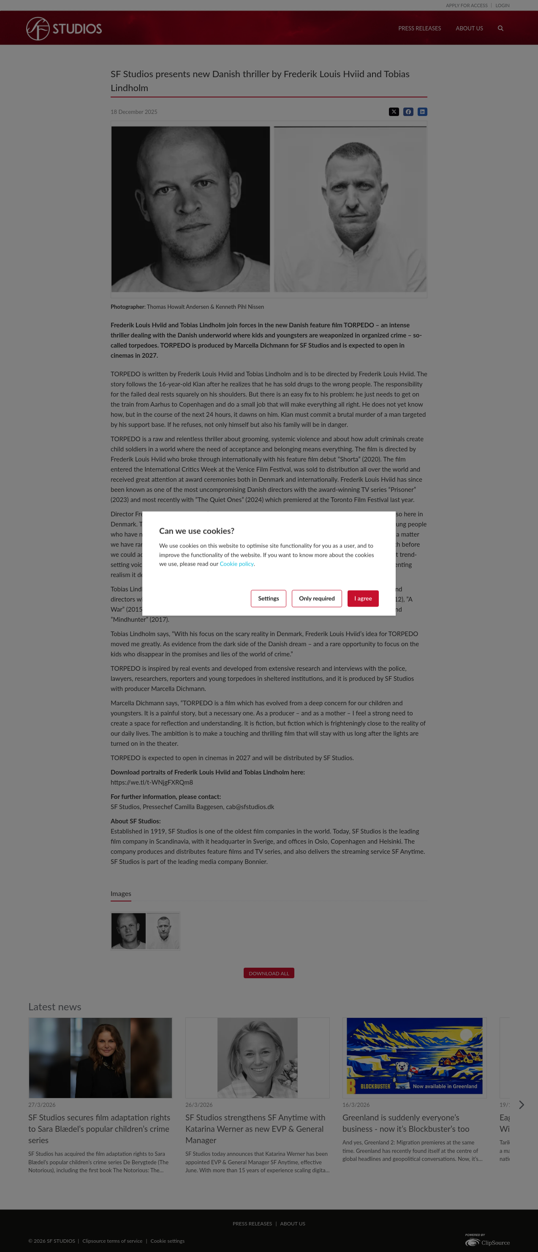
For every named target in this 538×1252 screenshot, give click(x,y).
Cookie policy (236, 564)
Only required (317, 598)
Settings (268, 598)
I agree (363, 598)
